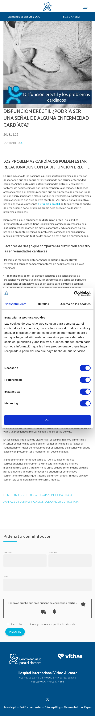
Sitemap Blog (53, 707)
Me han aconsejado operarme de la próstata (39, 495)
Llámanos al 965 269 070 (24, 16)
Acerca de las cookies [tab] (75, 304)
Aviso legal (9, 707)
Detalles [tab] (43, 304)
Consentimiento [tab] (16, 304)
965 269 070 (38, 681)
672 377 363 (71, 16)
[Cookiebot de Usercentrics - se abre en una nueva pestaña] (74, 293)
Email (6, 576)
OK (47, 420)
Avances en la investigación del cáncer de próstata (41, 501)
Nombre (52, 552)
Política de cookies (30, 707)
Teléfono (7, 552)
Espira (88, 707)
